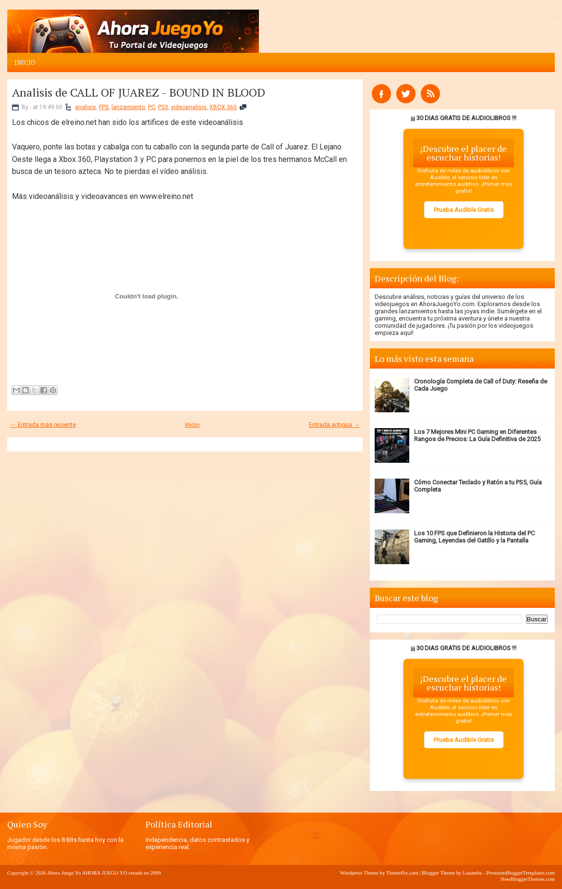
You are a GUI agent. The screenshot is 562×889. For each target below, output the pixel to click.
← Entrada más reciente (43, 424)
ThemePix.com (402, 873)
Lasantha (472, 873)
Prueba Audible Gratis (464, 209)
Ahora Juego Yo (64, 873)
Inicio (25, 62)
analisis (85, 107)
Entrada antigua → (334, 424)
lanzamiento (128, 107)
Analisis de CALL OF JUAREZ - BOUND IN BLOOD (138, 92)
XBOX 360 (223, 107)
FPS (104, 107)
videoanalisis (189, 107)
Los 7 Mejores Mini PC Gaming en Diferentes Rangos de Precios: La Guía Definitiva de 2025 (477, 435)
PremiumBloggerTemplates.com (520, 873)
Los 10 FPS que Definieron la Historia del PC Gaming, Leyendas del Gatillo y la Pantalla (474, 537)
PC (151, 107)
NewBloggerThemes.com (528, 879)
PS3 (163, 107)
